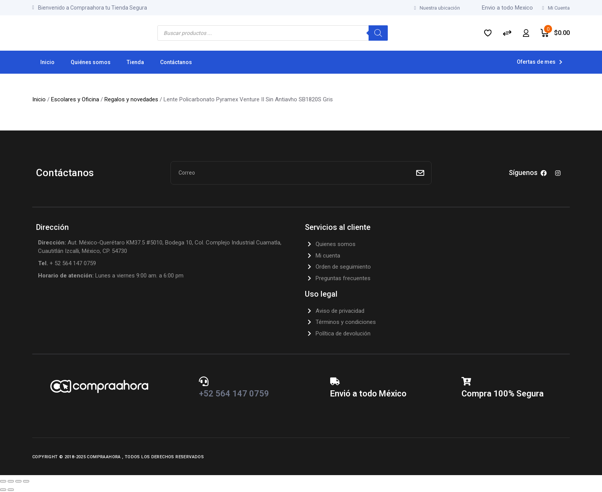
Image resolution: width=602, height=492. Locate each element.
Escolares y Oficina (75, 99)
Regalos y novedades (131, 99)
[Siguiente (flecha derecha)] (11, 490)
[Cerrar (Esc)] (26, 481)
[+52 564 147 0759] (203, 381)
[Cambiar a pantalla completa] (11, 481)
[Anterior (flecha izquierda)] (3, 490)
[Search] (378, 33)
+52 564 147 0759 (234, 393)
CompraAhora (104, 456)
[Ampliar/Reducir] (3, 481)
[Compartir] (18, 481)
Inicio (39, 99)
